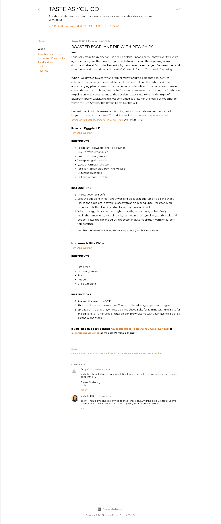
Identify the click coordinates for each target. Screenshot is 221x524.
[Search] (178, 9)
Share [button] (41, 41)
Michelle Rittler (89, 396)
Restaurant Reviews (73, 26)
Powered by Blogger (111, 509)
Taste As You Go (74, 9)
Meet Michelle (98, 26)
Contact (115, 26)
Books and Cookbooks (51, 58)
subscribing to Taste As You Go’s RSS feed (140, 328)
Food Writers (45, 62)
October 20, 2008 (102, 369)
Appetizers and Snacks (51, 54)
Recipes (54, 26)
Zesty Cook (87, 369)
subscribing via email (85, 333)
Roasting (43, 70)
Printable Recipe (81, 132)
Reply (84, 390)
